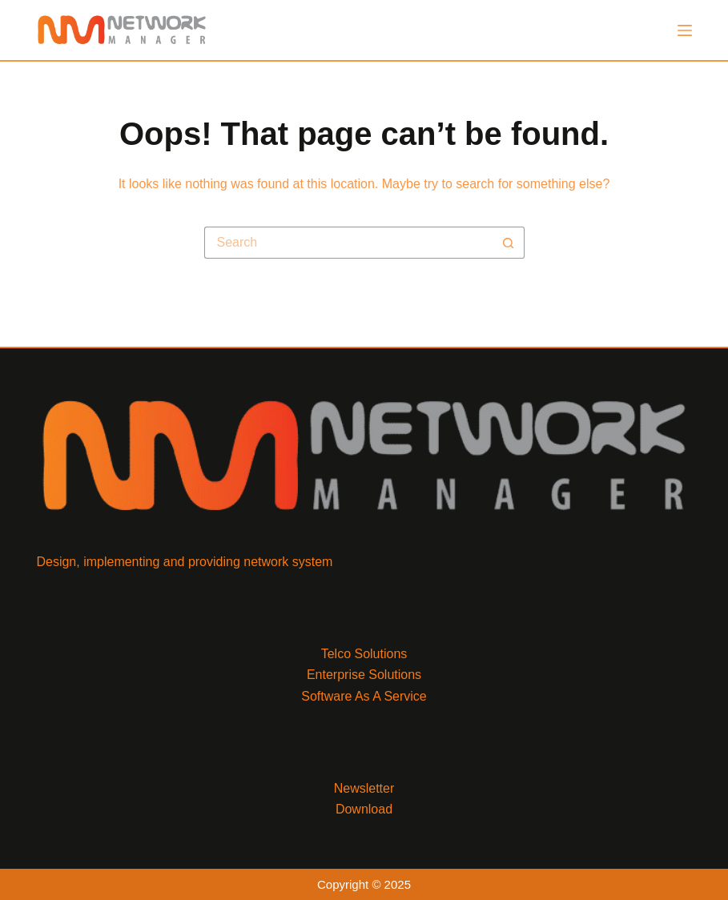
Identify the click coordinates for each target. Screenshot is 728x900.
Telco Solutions (364, 654)
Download (364, 809)
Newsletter (364, 788)
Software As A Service (364, 696)
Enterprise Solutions (364, 674)
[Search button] (509, 243)
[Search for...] (348, 243)
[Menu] (685, 30)
